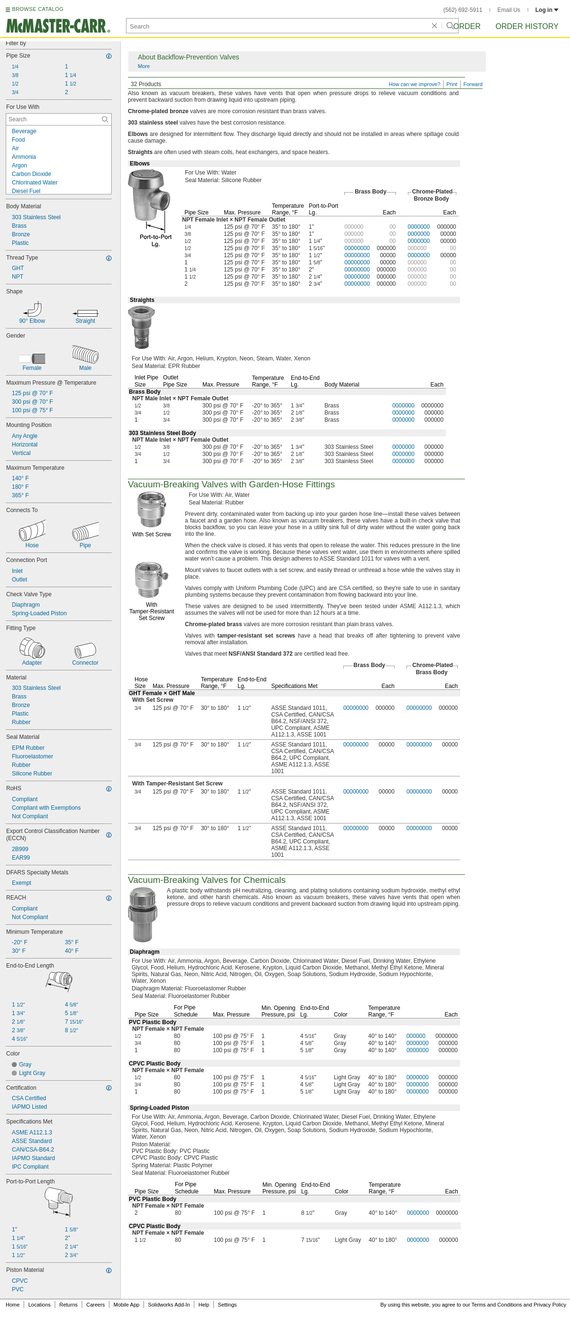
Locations (40, 1304)
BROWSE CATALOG (37, 9)
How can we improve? (414, 84)
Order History (527, 26)
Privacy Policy (550, 1304)
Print (451, 84)
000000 (415, 1036)
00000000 (356, 248)
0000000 (419, 226)
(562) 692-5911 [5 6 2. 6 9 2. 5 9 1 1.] (463, 10)
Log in (547, 10)
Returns (68, 1304)
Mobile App (126, 1304)
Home (12, 1304)
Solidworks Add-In (169, 1304)
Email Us (508, 10)
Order (467, 26)
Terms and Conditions (497, 1304)
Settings (227, 1304)
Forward (473, 84)
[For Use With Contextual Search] (59, 119)
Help (204, 1304)
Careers (95, 1304)
